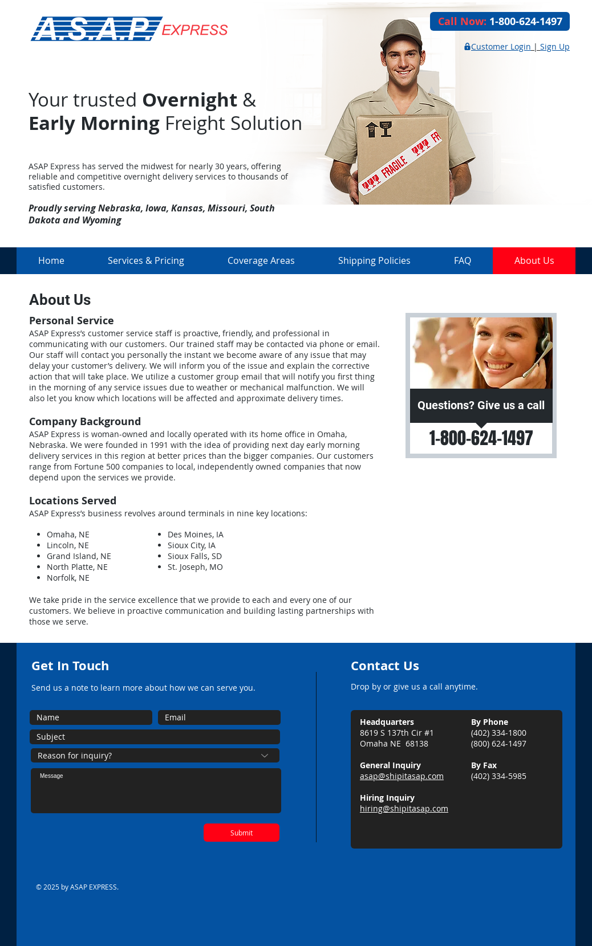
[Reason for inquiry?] (155, 755)
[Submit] (241, 832)
